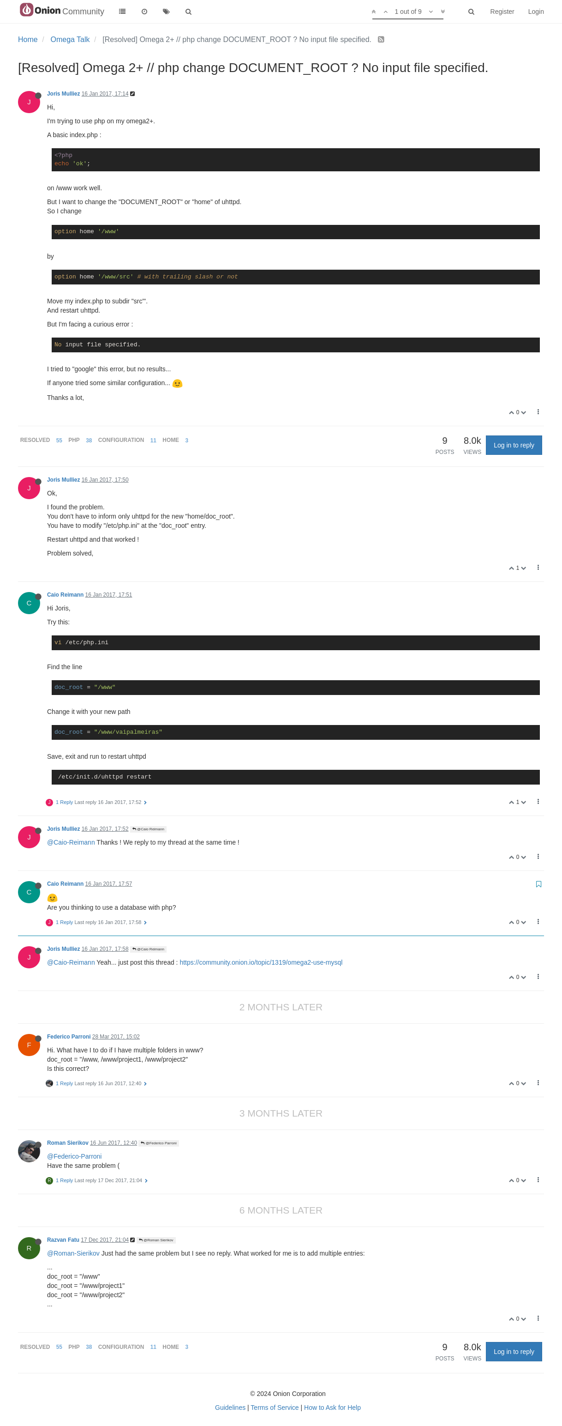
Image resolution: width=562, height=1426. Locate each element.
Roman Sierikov (68, 1143)
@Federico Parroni (158, 1143)
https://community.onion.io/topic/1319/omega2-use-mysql (260, 962)
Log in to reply (514, 445)
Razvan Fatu (63, 1240)
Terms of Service (275, 1407)
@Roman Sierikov (156, 1240)
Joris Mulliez (63, 94)
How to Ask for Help (332, 1407)
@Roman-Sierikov (73, 1253)
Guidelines (230, 1407)
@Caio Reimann (148, 829)
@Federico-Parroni (74, 1156)
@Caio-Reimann (71, 842)
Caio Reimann (65, 595)
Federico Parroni (69, 1036)
